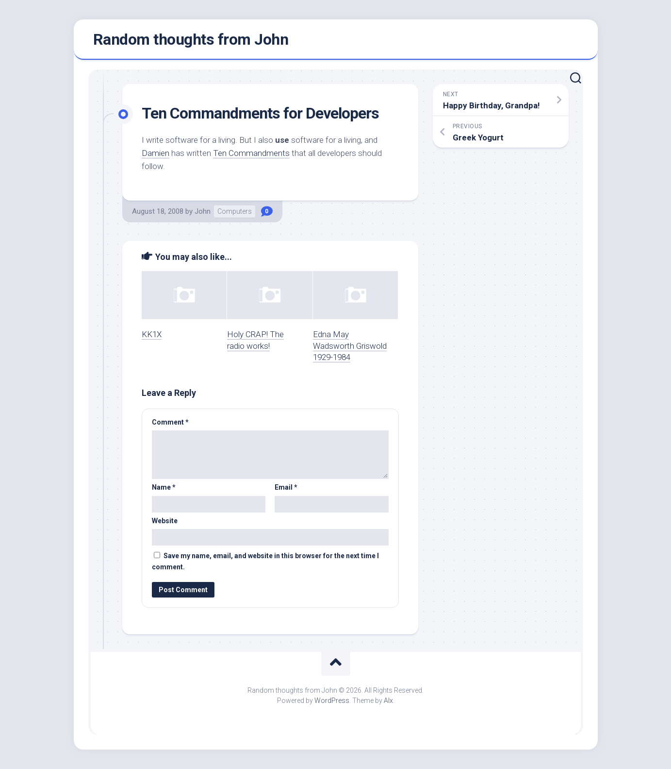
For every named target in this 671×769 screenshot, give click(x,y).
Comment (170, 422)
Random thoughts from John (191, 39)
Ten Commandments (251, 153)
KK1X (152, 334)
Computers (234, 211)
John (203, 211)
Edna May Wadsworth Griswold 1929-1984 (350, 345)
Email (286, 487)
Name (164, 487)
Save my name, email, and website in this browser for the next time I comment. (265, 561)
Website (165, 521)
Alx (388, 700)
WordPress (331, 700)
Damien (155, 153)
